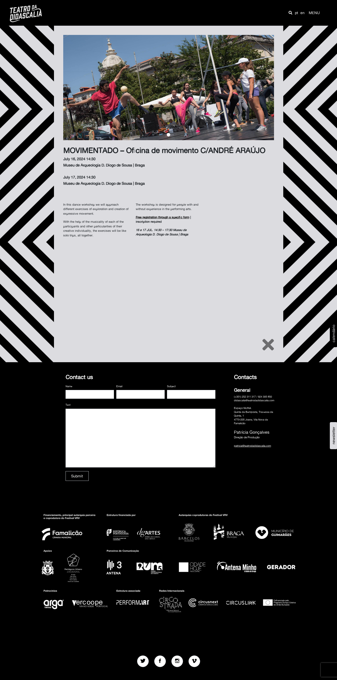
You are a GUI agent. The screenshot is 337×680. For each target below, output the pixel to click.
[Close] (268, 344)
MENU (314, 13)
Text (68, 404)
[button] (290, 13)
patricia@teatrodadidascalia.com (252, 445)
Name (69, 386)
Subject (171, 386)
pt (296, 13)
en (302, 13)
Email (119, 386)
